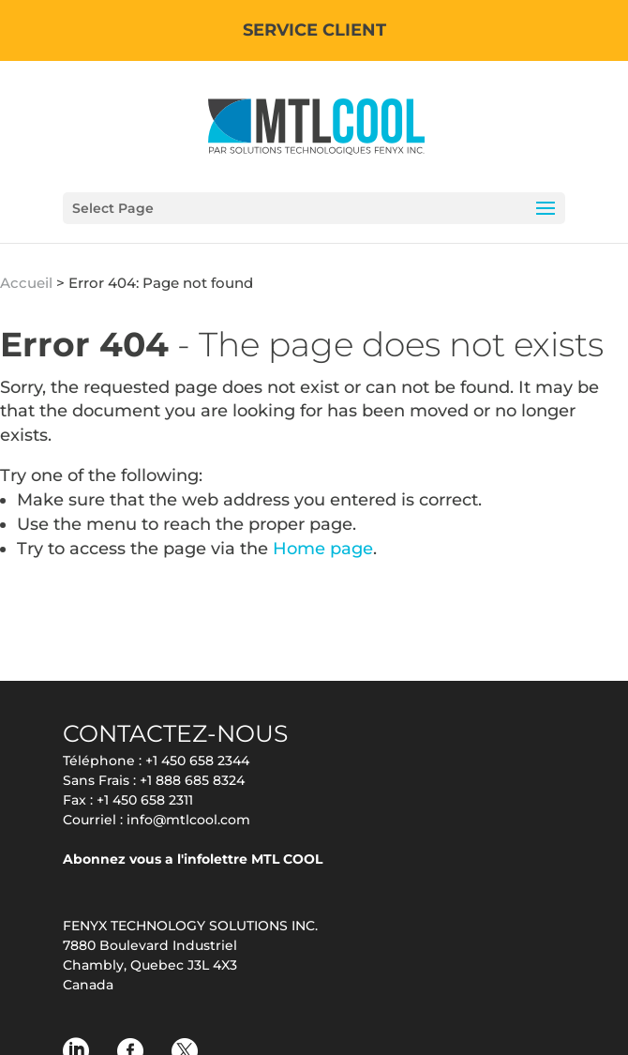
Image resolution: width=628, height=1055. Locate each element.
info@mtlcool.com (188, 819)
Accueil (26, 283)
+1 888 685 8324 (192, 780)
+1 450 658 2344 (197, 760)
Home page (323, 548)
